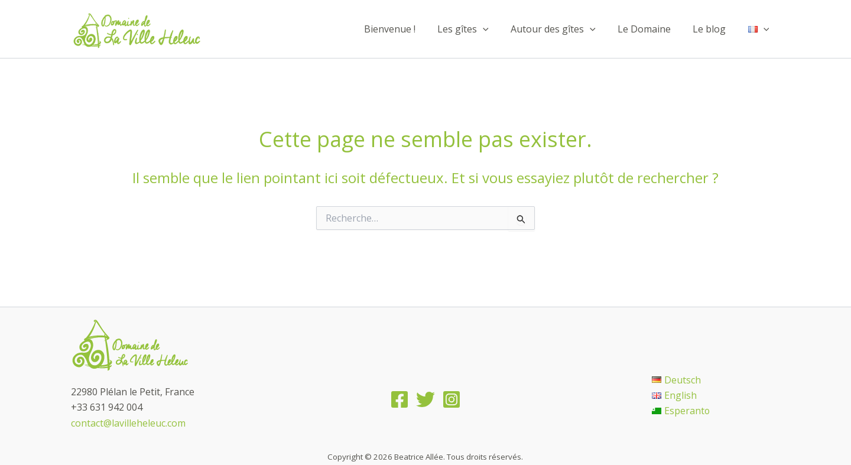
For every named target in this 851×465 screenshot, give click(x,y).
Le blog (713, 28)
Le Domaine (651, 28)
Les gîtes (477, 29)
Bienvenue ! (407, 28)
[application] (497, 29)
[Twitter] (425, 399)
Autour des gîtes (564, 29)
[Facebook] (399, 399)
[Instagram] (451, 399)
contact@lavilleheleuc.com (128, 423)
